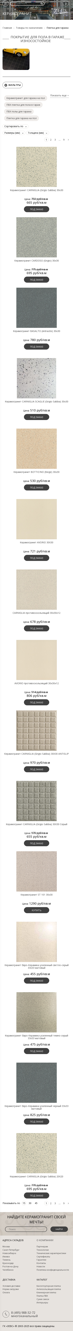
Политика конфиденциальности (53, 1270)
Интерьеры (42, 1302)
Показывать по (11, 1203)
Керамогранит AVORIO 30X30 (36, 542)
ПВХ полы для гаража (18, 111)
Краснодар (8, 1263)
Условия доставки (11, 1286)
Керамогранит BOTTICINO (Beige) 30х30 (36, 472)
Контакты (41, 1263)
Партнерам (42, 1246)
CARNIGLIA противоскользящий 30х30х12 (36, 613)
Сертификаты (43, 1257)
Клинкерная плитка (46, 1292)
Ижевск (6, 1257)
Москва (6, 1246)
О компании (45, 1240)
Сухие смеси (43, 1299)
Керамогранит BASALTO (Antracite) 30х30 (36, 331)
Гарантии (41, 1260)
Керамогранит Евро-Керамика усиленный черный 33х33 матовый (36, 1107)
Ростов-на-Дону (10, 1266)
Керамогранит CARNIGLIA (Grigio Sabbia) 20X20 (36, 1176)
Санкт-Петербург (11, 1250)
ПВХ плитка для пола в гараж (23, 104)
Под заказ (36, 209)
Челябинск (8, 1270)
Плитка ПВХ (42, 1296)
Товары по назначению (29, 27)
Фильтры (12, 85)
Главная (7, 27)
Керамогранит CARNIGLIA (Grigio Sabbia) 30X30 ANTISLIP (36, 753)
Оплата (6, 1292)
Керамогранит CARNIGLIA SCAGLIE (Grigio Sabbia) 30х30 (36, 401)
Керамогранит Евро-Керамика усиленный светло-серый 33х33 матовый (37, 966)
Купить (36, 910)
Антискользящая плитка (49, 1289)
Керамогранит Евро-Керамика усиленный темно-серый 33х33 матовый (36, 1037)
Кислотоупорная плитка (49, 1286)
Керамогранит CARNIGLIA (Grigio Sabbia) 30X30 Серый (36, 824)
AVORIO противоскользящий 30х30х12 (36, 683)
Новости (41, 1266)
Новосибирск (9, 1253)
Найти (59, 1229)
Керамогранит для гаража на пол (25, 98)
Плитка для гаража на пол (21, 118)
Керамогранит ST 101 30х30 (37, 894)
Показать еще (59, 95)
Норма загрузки (11, 1289)
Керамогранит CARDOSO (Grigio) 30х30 (36, 260)
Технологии (43, 1250)
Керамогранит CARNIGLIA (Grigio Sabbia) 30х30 (36, 190)
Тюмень (7, 1260)
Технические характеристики (51, 1253)
